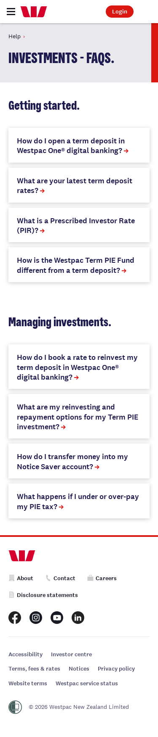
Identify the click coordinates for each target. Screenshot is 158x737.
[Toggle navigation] (11, 11)
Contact (60, 578)
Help (14, 36)
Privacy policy (116, 669)
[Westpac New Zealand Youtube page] (57, 617)
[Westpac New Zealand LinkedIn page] (78, 617)
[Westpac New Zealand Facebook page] (14, 617)
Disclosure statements (43, 595)
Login (119, 12)
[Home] (33, 11)
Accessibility (25, 654)
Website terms (27, 683)
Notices (79, 669)
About (20, 578)
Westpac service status (87, 683)
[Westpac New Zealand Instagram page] (35, 617)
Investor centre (71, 654)
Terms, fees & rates (34, 669)
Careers (102, 578)
